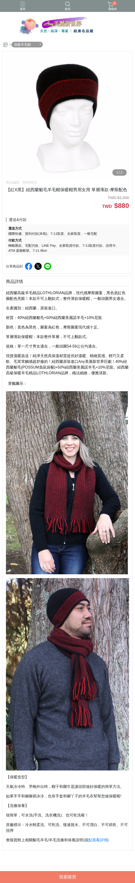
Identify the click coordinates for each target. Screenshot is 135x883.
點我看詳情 (97, 840)
